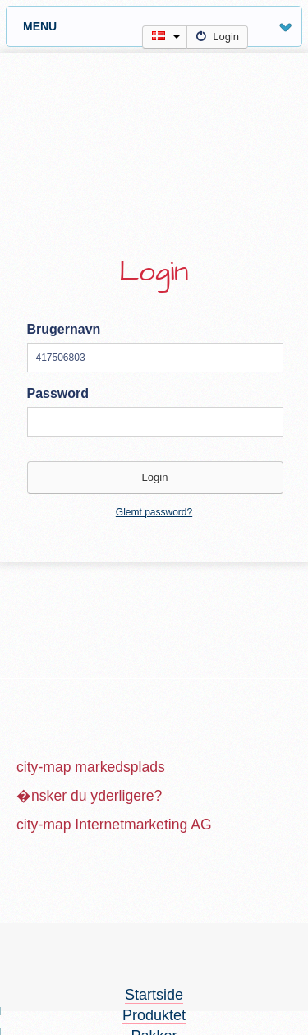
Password (58, 393)
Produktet (154, 1015)
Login (217, 36)
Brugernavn (64, 329)
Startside (154, 994)
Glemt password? (154, 512)
